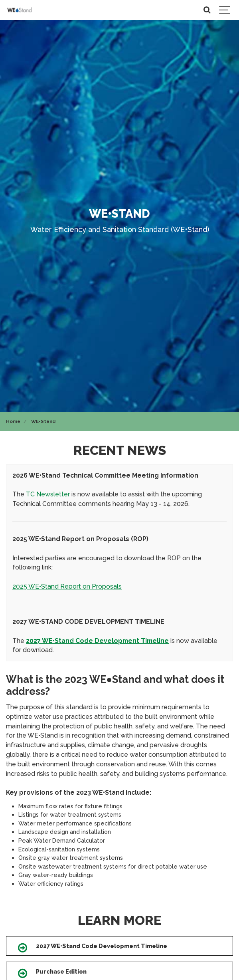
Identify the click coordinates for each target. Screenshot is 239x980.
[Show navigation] (225, 10)
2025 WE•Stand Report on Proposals (67, 586)
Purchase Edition (61, 971)
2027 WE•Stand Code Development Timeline (101, 945)
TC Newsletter (48, 494)
